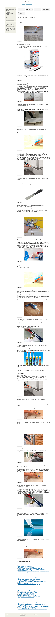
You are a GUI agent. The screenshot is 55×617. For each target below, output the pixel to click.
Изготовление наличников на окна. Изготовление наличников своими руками (29, 592)
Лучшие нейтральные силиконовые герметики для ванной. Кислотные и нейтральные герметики (31, 569)
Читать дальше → (19, 41)
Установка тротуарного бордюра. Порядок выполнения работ (27, 607)
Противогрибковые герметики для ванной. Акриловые (28, 448)
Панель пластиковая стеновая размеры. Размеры (25, 566)
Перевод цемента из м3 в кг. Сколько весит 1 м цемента (26, 597)
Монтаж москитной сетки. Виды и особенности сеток (25, 570)
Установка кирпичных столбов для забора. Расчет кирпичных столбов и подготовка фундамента (32, 604)
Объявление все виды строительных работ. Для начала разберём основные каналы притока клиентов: (32, 609)
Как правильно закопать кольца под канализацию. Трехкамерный (27, 610)
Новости (27, 4)
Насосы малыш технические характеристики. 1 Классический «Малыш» (28, 577)
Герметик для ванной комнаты (21, 13)
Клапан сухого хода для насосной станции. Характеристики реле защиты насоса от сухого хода (31, 603)
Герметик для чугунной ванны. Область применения (28, 17)
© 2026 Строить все (7, 614)
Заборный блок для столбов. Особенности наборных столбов (26, 567)
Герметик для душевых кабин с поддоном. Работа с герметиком (30, 370)
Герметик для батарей (46, 9)
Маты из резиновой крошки (22, 605)
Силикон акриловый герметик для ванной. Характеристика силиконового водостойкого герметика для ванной (33, 571)
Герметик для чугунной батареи (38, 9)
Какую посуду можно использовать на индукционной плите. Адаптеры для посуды (10, 29)
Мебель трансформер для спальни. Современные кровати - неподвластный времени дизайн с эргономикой (33, 606)
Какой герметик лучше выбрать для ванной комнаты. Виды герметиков (31, 129)
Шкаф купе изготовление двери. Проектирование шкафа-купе (27, 595)
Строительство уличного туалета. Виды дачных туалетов (26, 583)
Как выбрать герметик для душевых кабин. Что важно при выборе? (31, 153)
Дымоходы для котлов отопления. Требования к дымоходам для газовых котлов (29, 578)
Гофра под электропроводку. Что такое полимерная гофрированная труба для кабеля (30, 568)
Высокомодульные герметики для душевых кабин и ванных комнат (31, 399)
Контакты (20, 614)
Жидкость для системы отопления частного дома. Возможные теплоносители (29, 579)
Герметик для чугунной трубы (21, 9)
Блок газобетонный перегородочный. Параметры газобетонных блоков (28, 602)
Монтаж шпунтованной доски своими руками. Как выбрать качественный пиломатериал (30, 576)
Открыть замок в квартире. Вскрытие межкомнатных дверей (26, 594)
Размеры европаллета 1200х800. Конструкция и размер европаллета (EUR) (11, 16)
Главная (23, 4)
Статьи (30, 4)
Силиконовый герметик (29, 9)
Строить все (27, 1)
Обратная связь (35, 614)
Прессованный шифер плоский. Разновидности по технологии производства (29, 584)
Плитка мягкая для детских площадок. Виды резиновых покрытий (27, 590)
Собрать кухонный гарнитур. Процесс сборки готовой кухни (26, 593)
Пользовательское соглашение (24, 614)
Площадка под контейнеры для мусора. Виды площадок (26, 580)
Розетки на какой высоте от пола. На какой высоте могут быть (27, 591)
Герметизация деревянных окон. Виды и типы (26, 290)
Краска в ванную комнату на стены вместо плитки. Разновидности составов (29, 596)
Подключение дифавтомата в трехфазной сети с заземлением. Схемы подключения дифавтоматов (32, 565)
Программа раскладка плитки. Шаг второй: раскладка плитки (27, 608)
